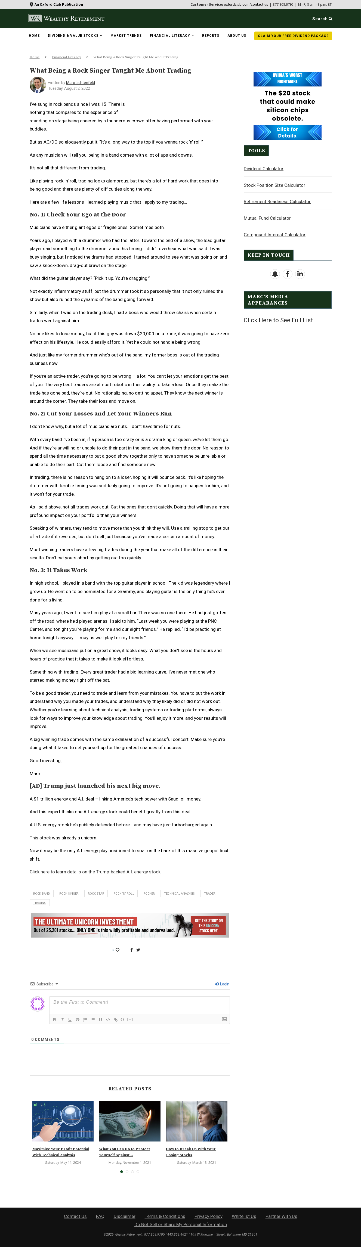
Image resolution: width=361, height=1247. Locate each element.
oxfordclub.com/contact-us (246, 4)
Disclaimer (124, 1216)
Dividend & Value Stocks (73, 36)
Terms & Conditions (165, 1216)
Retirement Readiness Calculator (277, 201)
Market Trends (126, 36)
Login (222, 984)
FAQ (100, 1216)
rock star (96, 893)
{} (123, 1019)
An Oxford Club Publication (59, 4)
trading (39, 903)
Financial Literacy (170, 36)
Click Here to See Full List (278, 320)
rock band (41, 893)
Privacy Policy (209, 1216)
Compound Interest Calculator (275, 234)
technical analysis (179, 893)
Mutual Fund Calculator (267, 218)
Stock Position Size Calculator (274, 185)
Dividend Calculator (263, 168)
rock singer (69, 893)
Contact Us (75, 1216)
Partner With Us (281, 1216)
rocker (149, 893)
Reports (210, 36)
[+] (130, 1019)
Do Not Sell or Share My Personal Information (180, 1224)
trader (209, 893)
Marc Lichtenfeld (80, 82)
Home (34, 36)
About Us (236, 36)
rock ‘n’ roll (123, 893)
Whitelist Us (244, 1216)
